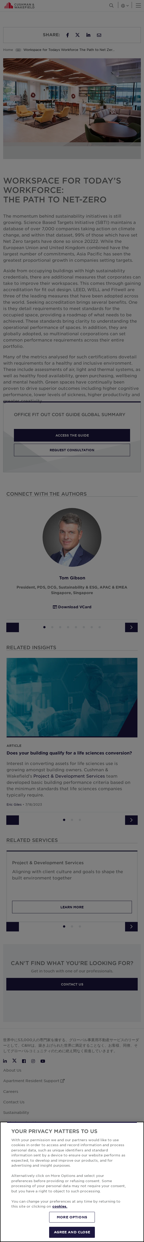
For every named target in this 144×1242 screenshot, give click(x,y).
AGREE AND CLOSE (72, 1232)
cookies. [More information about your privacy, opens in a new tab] (59, 1206)
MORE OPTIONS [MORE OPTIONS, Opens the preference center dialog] (72, 1217)
